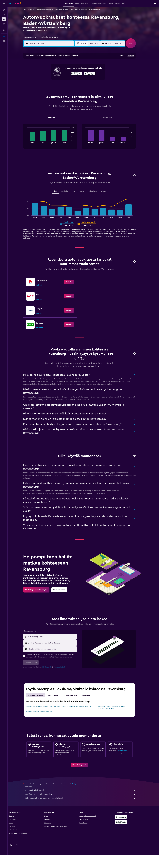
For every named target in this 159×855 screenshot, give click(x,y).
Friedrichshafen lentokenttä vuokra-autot (44, 711)
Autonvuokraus (31, 9)
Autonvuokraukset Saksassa (47, 9)
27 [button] (60, 85)
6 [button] (60, 69)
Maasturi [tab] (86, 191)
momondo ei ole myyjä (84, 790)
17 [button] (44, 80)
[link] (73, 282)
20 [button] (60, 80)
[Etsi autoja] (4, 19)
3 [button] (44, 69)
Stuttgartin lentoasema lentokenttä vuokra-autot (47, 706)
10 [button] (44, 74)
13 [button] (60, 74)
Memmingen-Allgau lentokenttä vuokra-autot (81, 706)
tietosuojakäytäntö (63, 667)
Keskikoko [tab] (68, 191)
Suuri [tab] (77, 191)
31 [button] (44, 90)
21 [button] (65, 80)
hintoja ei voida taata (82, 784)
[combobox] (33, 37)
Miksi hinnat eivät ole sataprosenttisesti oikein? (84, 798)
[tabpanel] (83, 138)
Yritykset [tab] (55, 117)
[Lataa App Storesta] (127, 822)
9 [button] (75, 69)
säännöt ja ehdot (51, 667)
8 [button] (70, 69)
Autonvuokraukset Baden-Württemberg (70, 9)
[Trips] (4, 30)
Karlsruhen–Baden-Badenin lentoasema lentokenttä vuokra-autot (115, 707)
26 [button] (55, 85)
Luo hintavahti (126, 750)
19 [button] (55, 80)
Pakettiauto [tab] (96, 191)
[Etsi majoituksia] (4, 15)
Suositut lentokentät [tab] (39, 695)
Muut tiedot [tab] (111, 117)
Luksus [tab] (107, 191)
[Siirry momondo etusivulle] (15, 3)
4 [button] (49, 69)
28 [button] (65, 85)
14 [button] (65, 74)
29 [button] (71, 85)
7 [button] (65, 69)
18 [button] (49, 80)
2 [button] (75, 64)
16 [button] (76, 74)
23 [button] (76, 80)
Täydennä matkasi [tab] (74, 695)
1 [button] (70, 64)
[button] (3, 3)
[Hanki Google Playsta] (127, 817)
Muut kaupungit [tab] (57, 695)
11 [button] (49, 74)
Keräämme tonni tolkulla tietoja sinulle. (84, 794)
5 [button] (54, 69)
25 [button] (49, 85)
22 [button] (71, 80)
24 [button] (44, 85)
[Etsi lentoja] (4, 10)
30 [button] (76, 85)
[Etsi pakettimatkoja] (4, 24)
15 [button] (70, 74)
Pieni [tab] (59, 191)
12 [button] (55, 74)
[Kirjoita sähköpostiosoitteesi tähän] (56, 649)
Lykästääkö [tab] (90, 695)
